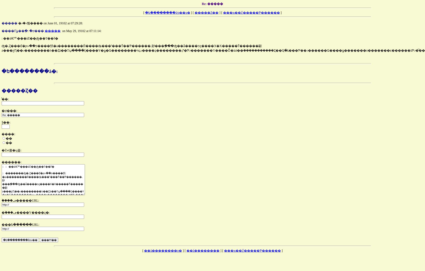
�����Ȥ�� (207, 12)
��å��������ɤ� (163, 256)
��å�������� (203, 256)
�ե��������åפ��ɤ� (167, 12)
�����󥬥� (53, 31)
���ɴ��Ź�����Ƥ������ (251, 12)
